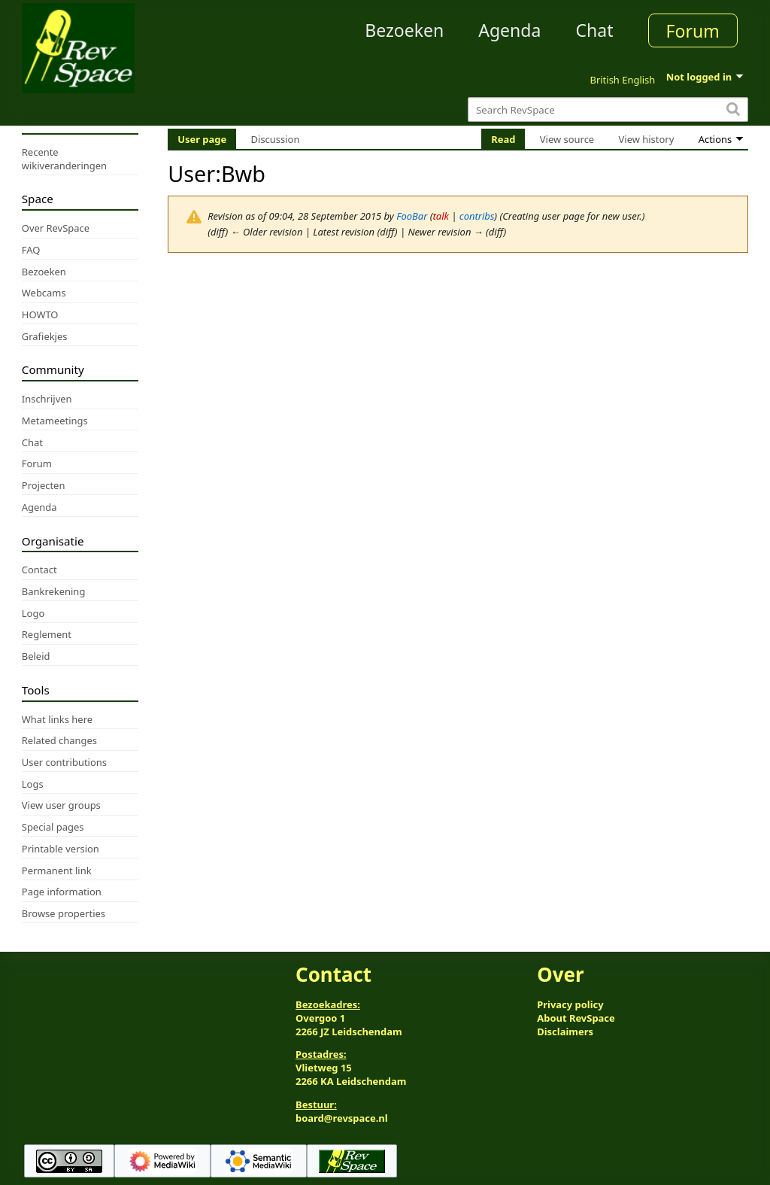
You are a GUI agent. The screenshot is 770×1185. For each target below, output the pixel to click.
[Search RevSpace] (608, 109)
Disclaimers (565, 1031)
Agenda (509, 30)
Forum (693, 31)
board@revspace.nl (342, 1118)
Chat (594, 30)
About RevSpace (576, 1018)
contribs (477, 216)
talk (440, 216)
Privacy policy (570, 1004)
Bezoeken (404, 30)
